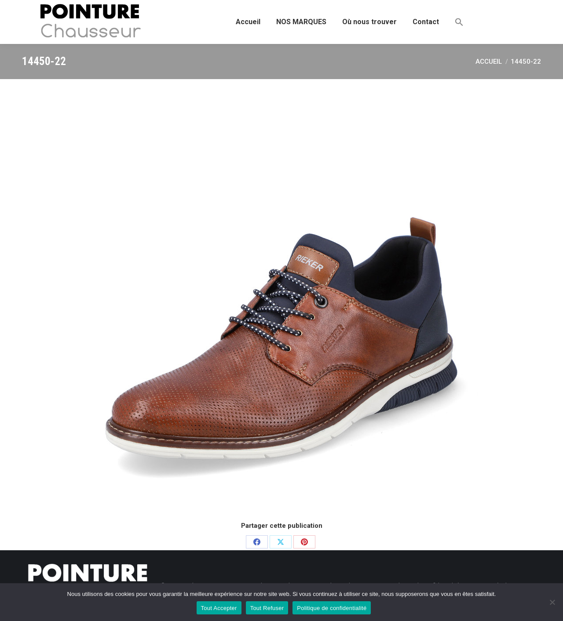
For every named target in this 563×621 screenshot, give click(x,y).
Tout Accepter (219, 608)
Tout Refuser (267, 608)
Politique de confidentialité (331, 608)
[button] (459, 22)
